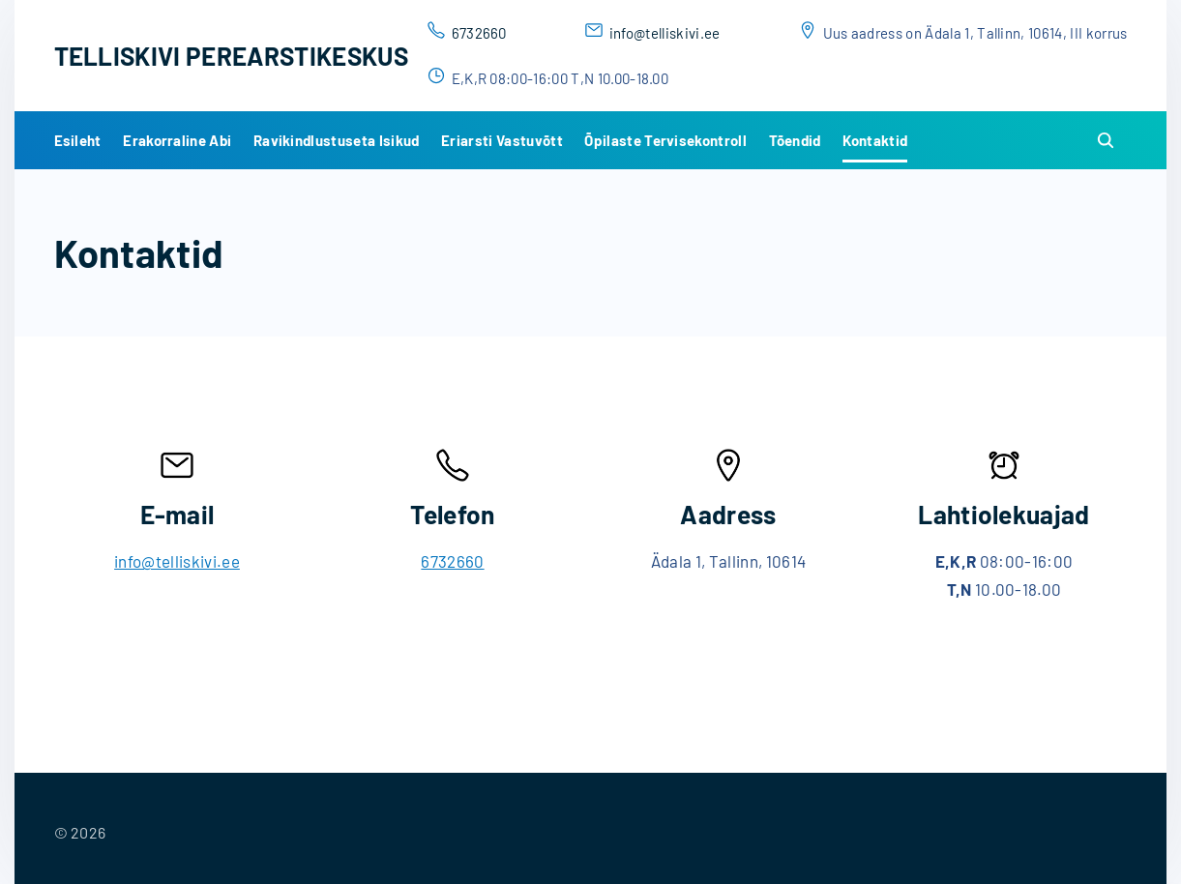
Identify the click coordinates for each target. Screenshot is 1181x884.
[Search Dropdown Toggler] (1105, 141)
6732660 (479, 33)
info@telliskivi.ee (665, 33)
